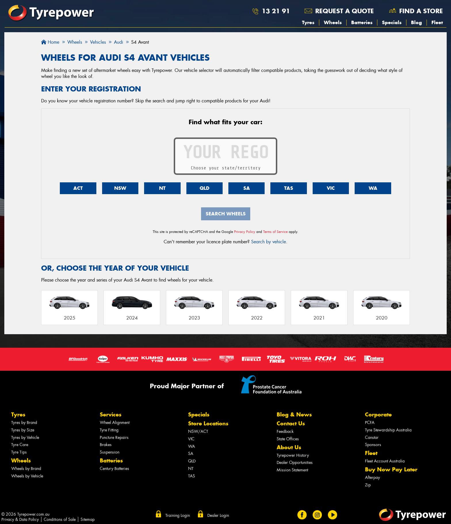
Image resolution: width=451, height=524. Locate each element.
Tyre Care (19, 444)
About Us (289, 447)
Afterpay (372, 477)
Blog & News (294, 414)
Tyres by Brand (24, 422)
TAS (288, 188)
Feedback (285, 431)
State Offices (288, 439)
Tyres (308, 22)
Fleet (437, 22)
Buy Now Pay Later (391, 469)
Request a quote (344, 11)
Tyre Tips (19, 452)
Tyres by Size (22, 430)
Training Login (177, 515)
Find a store (421, 11)
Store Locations (208, 423)
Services (110, 414)
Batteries (361, 22)
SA (246, 188)
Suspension (109, 452)
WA (373, 188)
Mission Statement (292, 470)
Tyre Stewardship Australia (388, 430)
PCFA (369, 422)
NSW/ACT (198, 431)
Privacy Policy (244, 232)
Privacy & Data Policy (20, 519)
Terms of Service (275, 232)
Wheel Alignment (114, 422)
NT (162, 188)
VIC (331, 188)
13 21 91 (276, 11)
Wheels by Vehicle (27, 476)
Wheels (333, 22)
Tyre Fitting (109, 430)
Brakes (106, 444)
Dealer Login (218, 515)
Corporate (378, 414)
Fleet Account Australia (385, 461)
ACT (78, 188)
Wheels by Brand (26, 468)
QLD (204, 188)
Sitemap (88, 519)
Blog (416, 22)
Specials (392, 22)
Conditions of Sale (60, 519)
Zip (368, 485)
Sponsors (373, 444)
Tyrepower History (293, 455)
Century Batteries (114, 468)
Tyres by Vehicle (25, 437)
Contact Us (291, 423)
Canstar (372, 437)
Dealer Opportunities (295, 462)
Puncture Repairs (114, 437)
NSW (120, 188)
